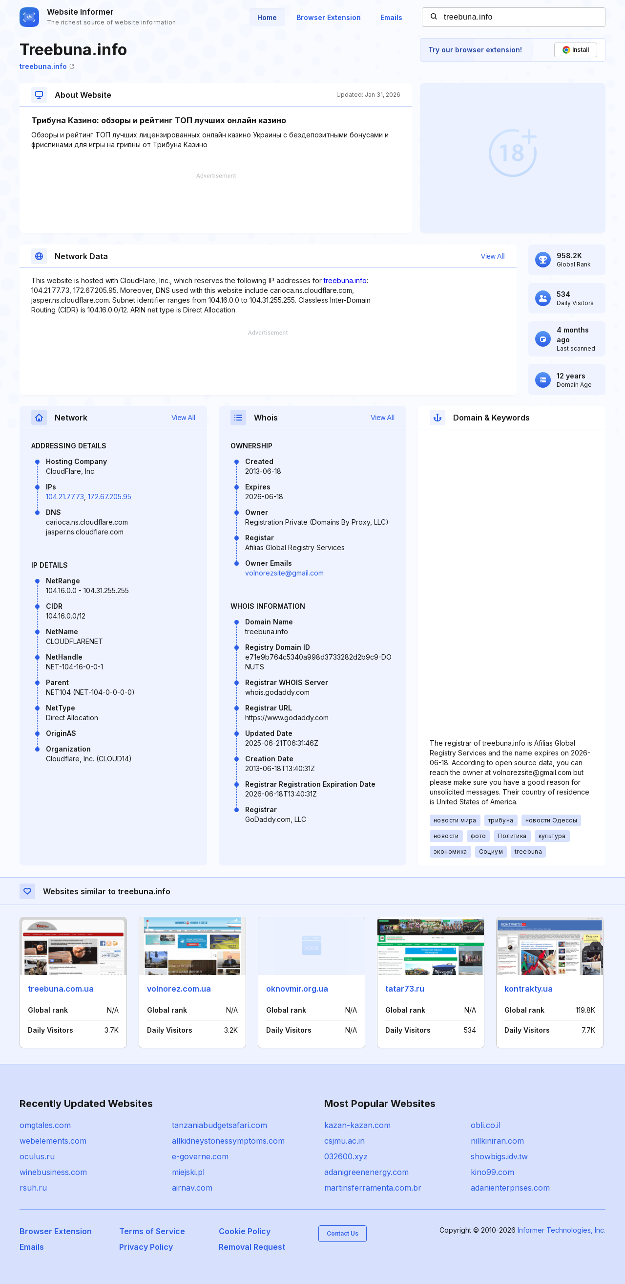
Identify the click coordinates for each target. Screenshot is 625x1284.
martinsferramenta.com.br (372, 1188)
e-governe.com (200, 1156)
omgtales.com (45, 1125)
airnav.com (192, 1188)
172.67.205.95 (109, 496)
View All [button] (493, 256)
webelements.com (53, 1141)
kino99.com (492, 1172)
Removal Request (252, 1247)
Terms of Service (152, 1231)
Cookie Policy (245, 1231)
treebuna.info (47, 66)
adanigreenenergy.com (366, 1172)
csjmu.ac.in (344, 1141)
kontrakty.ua (528, 989)
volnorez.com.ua (179, 989)
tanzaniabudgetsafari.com (219, 1125)
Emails (391, 17)
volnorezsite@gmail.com (284, 573)
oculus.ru (37, 1156)
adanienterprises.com (510, 1188)
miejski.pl (188, 1172)
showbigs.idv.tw (499, 1156)
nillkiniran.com (497, 1141)
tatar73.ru (404, 989)
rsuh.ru (33, 1188)
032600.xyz (346, 1156)
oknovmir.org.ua (297, 989)
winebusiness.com (53, 1172)
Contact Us (342, 1233)
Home (267, 17)
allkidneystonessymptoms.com (228, 1141)
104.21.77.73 (65, 496)
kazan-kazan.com (357, 1125)
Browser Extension (328, 17)
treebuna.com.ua (61, 989)
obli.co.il (485, 1125)
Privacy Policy (146, 1247)
